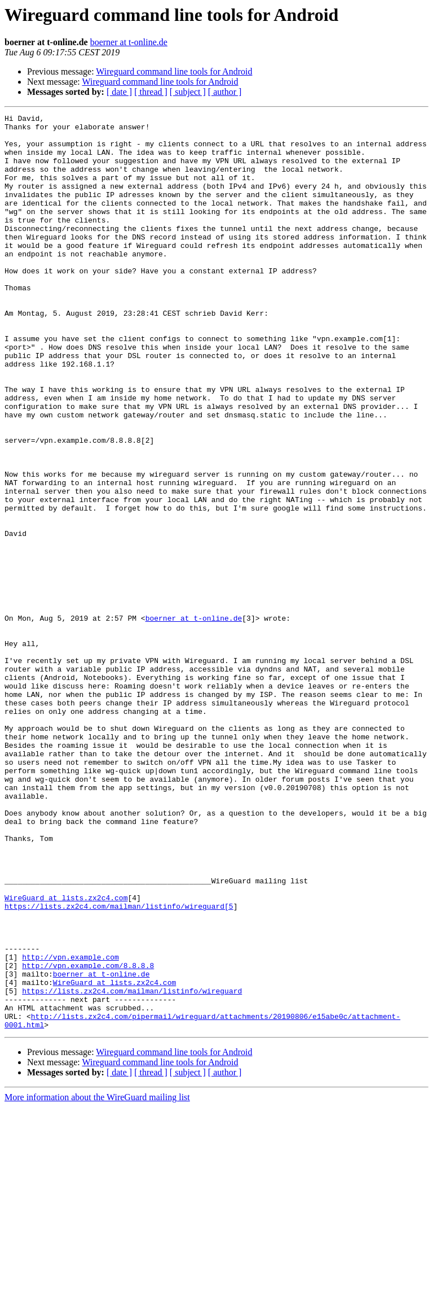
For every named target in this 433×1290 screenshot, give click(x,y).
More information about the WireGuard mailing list (97, 1280)
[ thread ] (150, 92)
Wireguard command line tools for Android (174, 71)
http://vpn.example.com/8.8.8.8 (88, 1136)
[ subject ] (188, 92)
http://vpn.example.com (70, 1126)
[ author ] (225, 92)
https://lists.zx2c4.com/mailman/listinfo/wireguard (132, 1167)
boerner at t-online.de (128, 42)
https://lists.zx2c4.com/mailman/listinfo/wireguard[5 (119, 1065)
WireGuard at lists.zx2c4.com (66, 1055)
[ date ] (119, 92)
